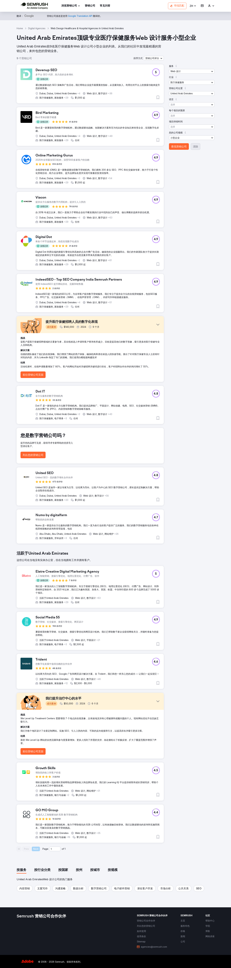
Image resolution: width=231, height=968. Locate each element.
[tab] (21, 870)
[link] (90, 6)
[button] (193, 6)
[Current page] (54, 849)
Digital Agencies (36, 28)
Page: (45, 848)
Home (20, 28)
